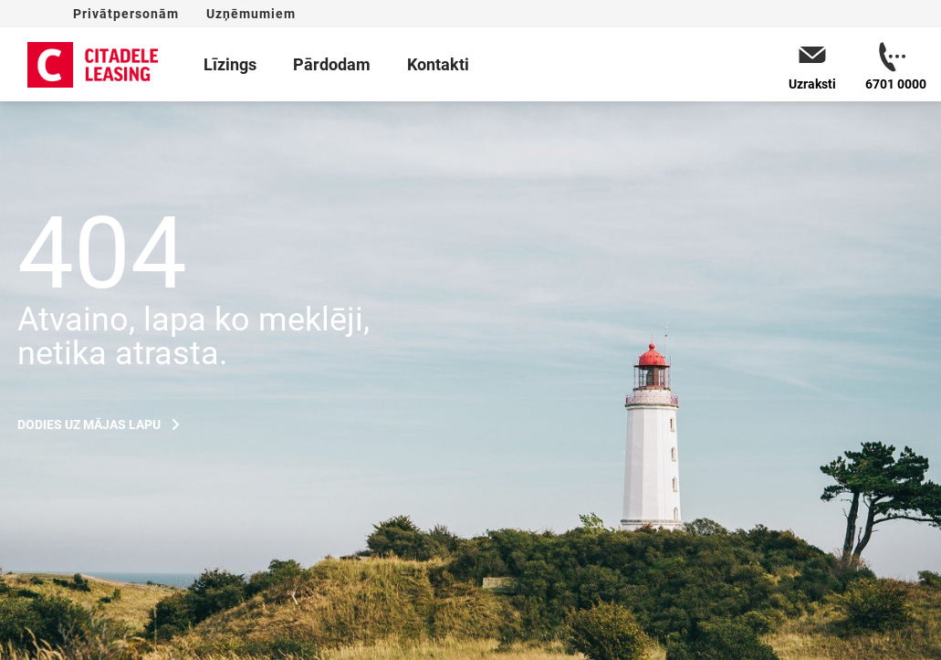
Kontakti (438, 64)
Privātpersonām (126, 13)
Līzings (230, 64)
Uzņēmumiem (251, 13)
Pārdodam (332, 64)
